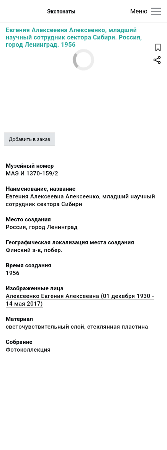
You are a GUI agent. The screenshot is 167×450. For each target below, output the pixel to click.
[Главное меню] (156, 11)
